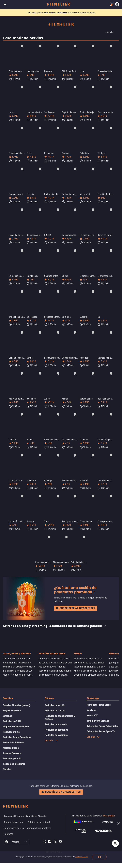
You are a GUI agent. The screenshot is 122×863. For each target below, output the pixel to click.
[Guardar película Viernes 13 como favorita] (93, 167)
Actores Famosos (12, 745)
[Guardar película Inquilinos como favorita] (40, 369)
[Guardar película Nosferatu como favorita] (40, 449)
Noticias (7, 761)
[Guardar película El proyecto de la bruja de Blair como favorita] (111, 248)
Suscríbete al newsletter (75, 600)
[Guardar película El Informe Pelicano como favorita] (75, 46)
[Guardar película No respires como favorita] (40, 288)
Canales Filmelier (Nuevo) (16, 697)
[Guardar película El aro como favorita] (40, 127)
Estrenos (7, 708)
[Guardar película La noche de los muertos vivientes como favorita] (22, 449)
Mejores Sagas (11, 740)
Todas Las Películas (13, 735)
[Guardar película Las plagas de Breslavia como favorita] (40, 46)
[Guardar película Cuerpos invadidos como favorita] (22, 167)
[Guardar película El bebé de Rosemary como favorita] (75, 449)
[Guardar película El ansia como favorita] (40, 167)
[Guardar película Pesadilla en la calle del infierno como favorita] (22, 207)
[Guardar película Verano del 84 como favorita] (93, 369)
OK (99, 857)
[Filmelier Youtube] (60, 834)
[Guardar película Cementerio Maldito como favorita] (75, 207)
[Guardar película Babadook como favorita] (93, 127)
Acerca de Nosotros (14, 808)
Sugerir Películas (12, 703)
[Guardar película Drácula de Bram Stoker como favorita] (84, 530)
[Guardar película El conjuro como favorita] (57, 127)
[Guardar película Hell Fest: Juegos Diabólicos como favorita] (111, 369)
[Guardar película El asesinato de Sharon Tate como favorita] (111, 46)
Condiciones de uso (81, 857)
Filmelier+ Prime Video (99, 697)
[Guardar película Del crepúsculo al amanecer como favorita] (40, 207)
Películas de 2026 (12, 713)
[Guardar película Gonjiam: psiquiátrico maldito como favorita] (22, 328)
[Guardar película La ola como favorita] (22, 86)
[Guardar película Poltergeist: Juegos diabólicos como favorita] (57, 167)
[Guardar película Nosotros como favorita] (93, 328)
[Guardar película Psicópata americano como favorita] (75, 490)
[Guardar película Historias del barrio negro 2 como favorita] (22, 369)
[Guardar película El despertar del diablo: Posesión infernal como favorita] (111, 490)
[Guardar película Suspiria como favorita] (93, 288)
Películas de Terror (55, 703)
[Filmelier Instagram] (44, 834)
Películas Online (11, 724)
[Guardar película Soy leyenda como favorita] (57, 86)
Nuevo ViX (92, 708)
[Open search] (115, 843)
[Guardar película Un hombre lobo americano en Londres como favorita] (75, 167)
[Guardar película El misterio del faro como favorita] (22, 46)
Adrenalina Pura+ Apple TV (101, 724)
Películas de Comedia (56, 717)
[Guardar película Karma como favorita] (40, 328)
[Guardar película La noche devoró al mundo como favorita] (75, 409)
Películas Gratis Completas (17, 729)
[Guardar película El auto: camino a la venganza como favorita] (93, 248)
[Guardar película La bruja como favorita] (57, 449)
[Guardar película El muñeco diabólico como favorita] (22, 127)
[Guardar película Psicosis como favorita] (40, 490)
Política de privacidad (39, 814)
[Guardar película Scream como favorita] (75, 127)
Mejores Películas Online (16, 719)
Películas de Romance (56, 722)
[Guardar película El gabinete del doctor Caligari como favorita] (111, 167)
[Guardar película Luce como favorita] (93, 46)
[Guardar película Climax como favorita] (75, 248)
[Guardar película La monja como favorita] (93, 409)
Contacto (8, 826)
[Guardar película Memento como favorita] (57, 46)
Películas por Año (12, 751)
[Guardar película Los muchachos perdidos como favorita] (57, 328)
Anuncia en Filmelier (36, 808)
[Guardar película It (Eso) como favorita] (57, 207)
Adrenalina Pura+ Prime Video (102, 718)
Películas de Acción (55, 697)
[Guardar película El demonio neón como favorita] (66, 530)
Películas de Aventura (56, 727)
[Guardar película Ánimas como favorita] (40, 409)
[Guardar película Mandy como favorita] (75, 369)
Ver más (51, 732)
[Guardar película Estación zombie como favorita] (111, 86)
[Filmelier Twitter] (55, 834)
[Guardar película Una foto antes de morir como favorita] (57, 248)
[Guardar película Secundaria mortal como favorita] (57, 288)
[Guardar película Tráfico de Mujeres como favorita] (93, 86)
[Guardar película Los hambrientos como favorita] (40, 86)
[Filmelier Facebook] (49, 834)
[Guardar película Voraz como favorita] (57, 490)
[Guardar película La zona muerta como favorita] (93, 207)
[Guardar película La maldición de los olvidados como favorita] (22, 248)
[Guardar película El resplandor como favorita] (93, 490)
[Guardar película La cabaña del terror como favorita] (22, 490)
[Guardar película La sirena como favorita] (75, 288)
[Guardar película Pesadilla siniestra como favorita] (57, 409)
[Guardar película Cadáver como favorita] (22, 409)
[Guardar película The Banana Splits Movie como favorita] (22, 288)
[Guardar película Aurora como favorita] (57, 369)
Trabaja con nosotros (15, 814)
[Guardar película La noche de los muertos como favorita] (111, 449)
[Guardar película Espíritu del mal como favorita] (75, 86)
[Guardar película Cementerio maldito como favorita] (75, 328)
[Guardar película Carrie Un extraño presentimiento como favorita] (111, 207)
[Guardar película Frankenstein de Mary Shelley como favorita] (48, 530)
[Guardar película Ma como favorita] (111, 288)
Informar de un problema (38, 820)
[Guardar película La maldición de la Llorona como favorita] (111, 328)
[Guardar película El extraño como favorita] (93, 449)
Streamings (93, 691)
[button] (25, 834)
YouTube (91, 702)
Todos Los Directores (14, 756)
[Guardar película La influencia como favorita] (40, 248)
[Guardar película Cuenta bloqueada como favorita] (111, 409)
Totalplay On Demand (98, 713)
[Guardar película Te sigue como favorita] (111, 127)
